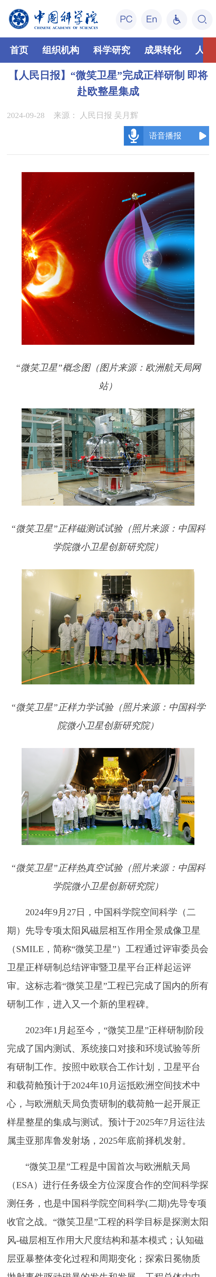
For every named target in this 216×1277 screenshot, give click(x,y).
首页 (19, 50)
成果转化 (162, 50)
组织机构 (60, 50)
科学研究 (111, 50)
